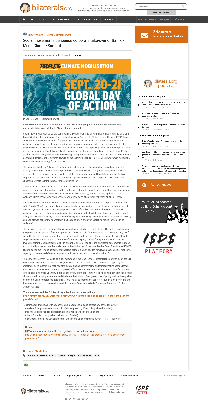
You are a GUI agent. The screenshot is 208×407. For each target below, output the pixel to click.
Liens (90, 375)
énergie (72, 355)
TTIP (97, 355)
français (164, 19)
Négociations (38, 19)
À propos (108, 19)
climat (52, 355)
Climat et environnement (59, 35)
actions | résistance (37, 355)
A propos (27, 375)
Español (153, 19)
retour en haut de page (174, 375)
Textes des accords (86, 19)
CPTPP (62, 355)
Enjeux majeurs (60, 19)
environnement (85, 355)
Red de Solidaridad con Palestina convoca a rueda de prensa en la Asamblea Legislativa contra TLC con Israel (163, 154)
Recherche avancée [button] (162, 12)
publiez (180, 19)
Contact (56, 375)
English (142, 19)
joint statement (87, 151)
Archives (42, 375)
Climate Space (42, 351)
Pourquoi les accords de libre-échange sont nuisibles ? (156, 206)
